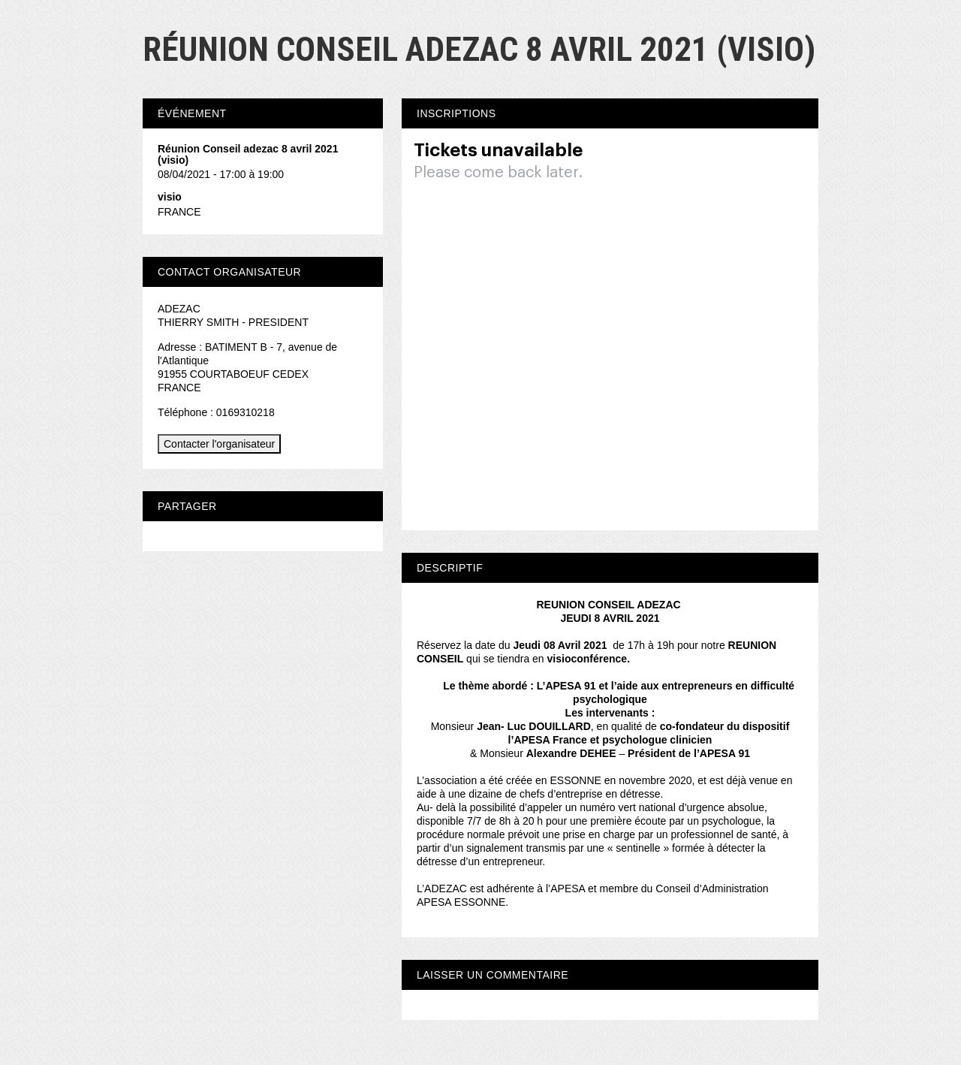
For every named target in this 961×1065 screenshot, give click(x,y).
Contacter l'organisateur (219, 444)
